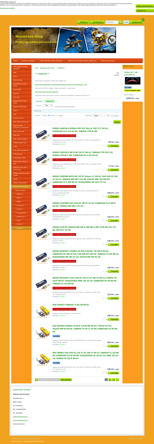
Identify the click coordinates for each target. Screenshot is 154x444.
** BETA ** (19, 198)
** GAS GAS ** (20, 205)
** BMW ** (19, 201)
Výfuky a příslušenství (20, 183)
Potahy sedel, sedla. (19, 158)
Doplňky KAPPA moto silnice (20, 102)
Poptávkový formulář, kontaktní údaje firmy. (82, 61)
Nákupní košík (137, 22)
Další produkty (66, 379)
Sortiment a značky (27, 61)
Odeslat (117, 122)
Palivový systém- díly (19, 143)
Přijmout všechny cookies (145, 6)
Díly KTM (16, 93)
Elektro (15, 110)
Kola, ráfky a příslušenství (21, 122)
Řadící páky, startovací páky (20, 162)
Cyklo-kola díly (17, 80)
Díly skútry (16, 97)
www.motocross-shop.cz (20, 420)
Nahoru (36, 379)
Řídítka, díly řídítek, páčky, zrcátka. (21, 174)
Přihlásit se (83, 22)
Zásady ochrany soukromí (33, 438)
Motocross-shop (29, 36)
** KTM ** (18, 220)
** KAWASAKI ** (20, 217)
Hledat (120, 22)
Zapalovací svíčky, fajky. (20, 186)
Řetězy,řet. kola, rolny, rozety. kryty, (20, 168)
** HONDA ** (19, 209)
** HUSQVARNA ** (21, 213)
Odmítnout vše (141, 10)
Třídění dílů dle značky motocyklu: (51, 61)
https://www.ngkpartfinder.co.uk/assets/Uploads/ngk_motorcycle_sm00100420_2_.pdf (61, 84)
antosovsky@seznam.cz (20, 416)
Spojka (15, 179)
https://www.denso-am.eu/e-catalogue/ (46, 92)
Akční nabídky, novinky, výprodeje (20, 68)
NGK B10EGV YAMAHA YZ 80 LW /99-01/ (71, 305)
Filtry (14, 114)
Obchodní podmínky (107, 61)
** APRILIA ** (20, 194)
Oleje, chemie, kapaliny (20, 139)
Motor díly (16, 135)
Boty (14, 72)
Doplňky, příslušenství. (20, 107)
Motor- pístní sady (18, 131)
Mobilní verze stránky (136, 438)
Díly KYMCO (17, 89)
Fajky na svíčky (20, 190)
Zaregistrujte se (98, 22)
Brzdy (15, 76)
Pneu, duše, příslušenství (21, 150)
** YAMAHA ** (20, 228)
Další (117, 379)
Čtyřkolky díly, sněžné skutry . (20, 85)
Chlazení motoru (18, 118)
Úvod (15, 61)
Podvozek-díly (17, 154)
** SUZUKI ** (19, 224)
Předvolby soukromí (17, 438)
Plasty (15, 146)
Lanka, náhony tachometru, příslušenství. (21, 126)
